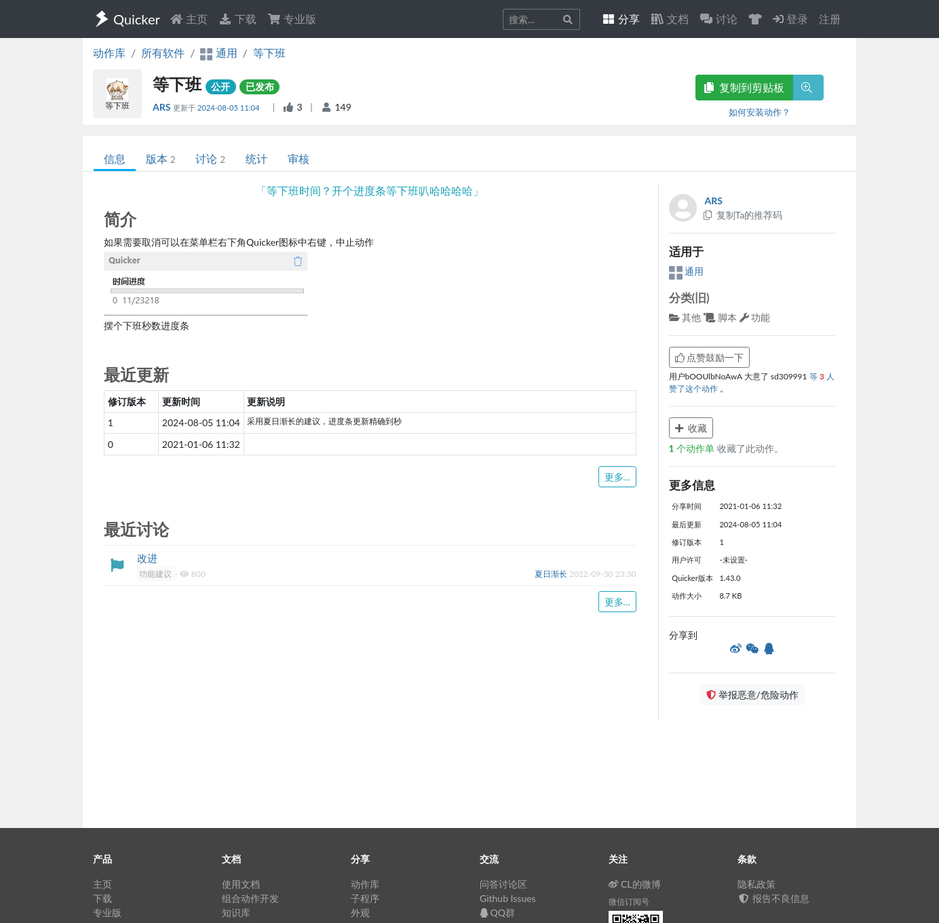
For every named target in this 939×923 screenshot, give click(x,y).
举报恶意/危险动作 (752, 694)
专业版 (291, 18)
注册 (830, 18)
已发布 (260, 86)
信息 (115, 158)
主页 (189, 18)
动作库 (109, 52)
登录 (790, 18)
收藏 (691, 428)
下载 (237, 18)
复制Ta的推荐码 (742, 215)
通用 (686, 271)
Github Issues (508, 898)
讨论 (210, 158)
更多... (617, 477)
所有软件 (163, 52)
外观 (360, 912)
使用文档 (241, 884)
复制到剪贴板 (744, 87)
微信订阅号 (629, 902)
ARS (163, 107)
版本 (160, 158)
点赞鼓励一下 (709, 357)
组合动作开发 (250, 898)
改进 (147, 558)
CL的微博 (635, 884)
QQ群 (497, 912)
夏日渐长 (552, 574)
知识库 (236, 912)
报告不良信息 (773, 898)
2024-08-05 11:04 (229, 107)
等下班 (269, 52)
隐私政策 (756, 884)
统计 (256, 158)
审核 (298, 158)
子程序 (365, 898)
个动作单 (693, 448)
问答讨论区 (503, 884)
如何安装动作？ (759, 112)
